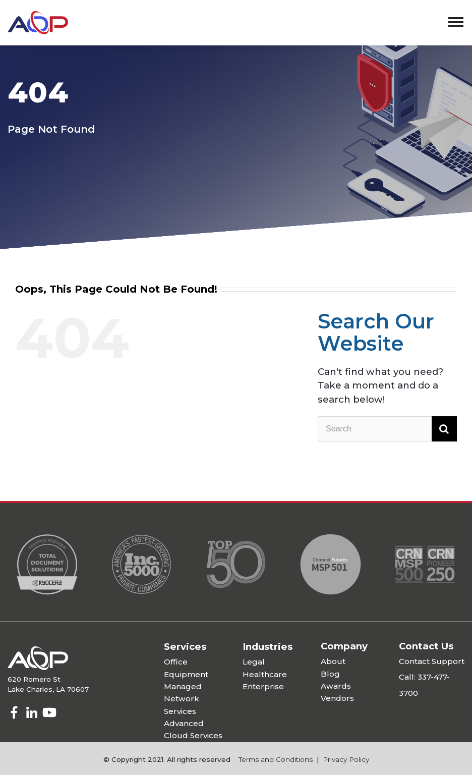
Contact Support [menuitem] (431, 661)
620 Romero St (34, 679)
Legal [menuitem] (254, 662)
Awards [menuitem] (336, 686)
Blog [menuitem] (330, 674)
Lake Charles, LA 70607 (48, 689)
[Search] (387, 428)
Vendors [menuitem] (337, 698)
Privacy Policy (346, 759)
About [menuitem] (333, 661)
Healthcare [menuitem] (265, 674)
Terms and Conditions (276, 759)
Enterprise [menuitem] (263, 686)
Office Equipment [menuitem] (186, 668)
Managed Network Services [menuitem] (183, 699)
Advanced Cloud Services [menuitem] (193, 729)
